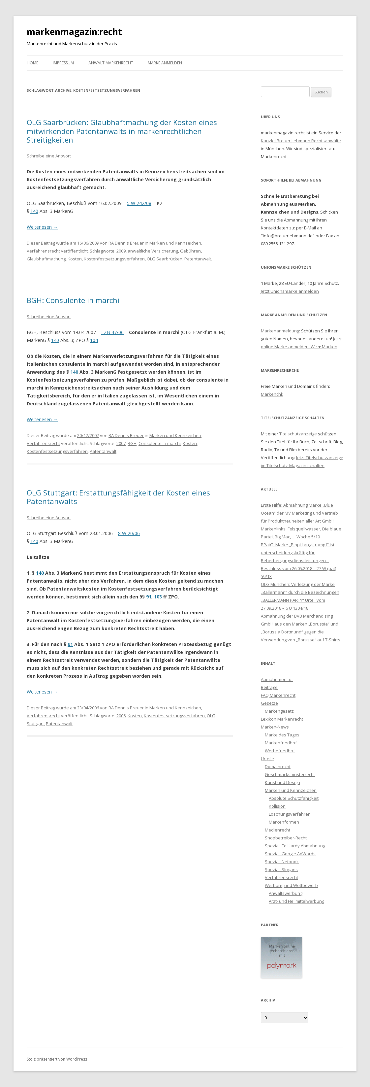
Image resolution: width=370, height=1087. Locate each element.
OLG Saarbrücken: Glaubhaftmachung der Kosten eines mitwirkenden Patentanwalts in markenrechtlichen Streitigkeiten (122, 131)
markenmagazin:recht (74, 32)
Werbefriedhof (280, 751)
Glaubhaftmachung (46, 259)
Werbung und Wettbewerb (291, 885)
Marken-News (275, 727)
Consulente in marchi (160, 443)
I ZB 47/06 (112, 332)
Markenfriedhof (281, 743)
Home (32, 63)
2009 (121, 251)
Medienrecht (277, 830)
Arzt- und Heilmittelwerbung (296, 901)
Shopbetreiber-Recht (286, 838)
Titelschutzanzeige (298, 434)
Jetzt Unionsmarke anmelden (290, 291)
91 (148, 597)
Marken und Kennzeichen (175, 243)
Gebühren (190, 251)
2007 (121, 443)
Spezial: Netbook (282, 862)
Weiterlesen (42, 227)
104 (94, 340)
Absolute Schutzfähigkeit (294, 798)
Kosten (75, 259)
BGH (132, 443)
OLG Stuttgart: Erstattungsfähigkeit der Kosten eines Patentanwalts (118, 497)
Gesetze (269, 703)
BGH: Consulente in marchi (73, 300)
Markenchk (272, 394)
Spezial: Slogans (281, 869)
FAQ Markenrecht (278, 695)
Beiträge (269, 687)
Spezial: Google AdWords (290, 854)
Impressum (63, 63)
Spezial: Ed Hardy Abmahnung (295, 846)
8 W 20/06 (129, 533)
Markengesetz (279, 711)
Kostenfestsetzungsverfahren (114, 259)
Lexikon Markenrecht (282, 719)
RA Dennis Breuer (126, 243)
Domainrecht (278, 766)
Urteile (267, 759)
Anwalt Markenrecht (110, 63)
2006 (121, 716)
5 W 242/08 (139, 203)
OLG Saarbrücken (164, 259)
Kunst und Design (282, 782)
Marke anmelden (165, 63)
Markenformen (284, 822)
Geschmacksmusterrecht (290, 774)
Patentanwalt (197, 259)
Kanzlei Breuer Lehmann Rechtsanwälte (301, 141)
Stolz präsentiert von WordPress (57, 1059)
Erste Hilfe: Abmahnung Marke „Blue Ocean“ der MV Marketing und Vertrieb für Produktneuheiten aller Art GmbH (299, 513)
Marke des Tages (282, 735)
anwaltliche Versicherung (153, 251)
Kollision (277, 806)
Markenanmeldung (280, 331)
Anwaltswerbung (285, 893)
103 (158, 597)
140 (34, 211)
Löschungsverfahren (290, 814)
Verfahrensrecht (43, 251)
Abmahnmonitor (277, 679)
